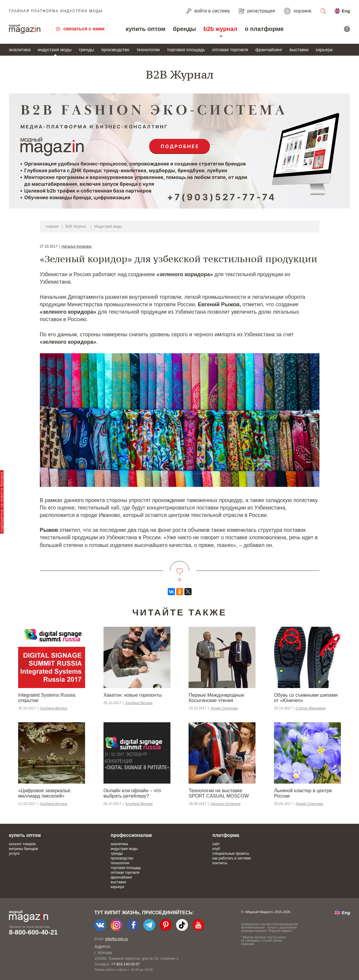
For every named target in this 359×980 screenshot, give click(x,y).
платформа (225, 835)
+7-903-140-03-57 (125, 964)
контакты (219, 863)
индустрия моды (55, 49)
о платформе (264, 29)
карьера (324, 49)
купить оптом (145, 29)
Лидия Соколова (224, 708)
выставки (298, 49)
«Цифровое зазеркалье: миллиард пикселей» (44, 793)
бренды (184, 29)
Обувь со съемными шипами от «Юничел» (306, 698)
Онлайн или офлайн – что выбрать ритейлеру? (132, 793)
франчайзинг (268, 49)
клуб (216, 849)
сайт (216, 844)
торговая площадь (186, 49)
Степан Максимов (310, 708)
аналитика (20, 49)
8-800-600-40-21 (33, 932)
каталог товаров (22, 844)
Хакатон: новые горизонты (133, 695)
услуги (14, 853)
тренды (86, 49)
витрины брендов (23, 849)
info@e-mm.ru (116, 939)
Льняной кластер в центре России (303, 793)
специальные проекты (230, 853)
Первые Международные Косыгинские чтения (216, 698)
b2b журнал (220, 29)
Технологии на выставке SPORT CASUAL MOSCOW (219, 793)
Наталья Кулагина (77, 246)
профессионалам (131, 835)
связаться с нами (83, 28)
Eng (346, 10)
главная (52, 226)
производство (115, 49)
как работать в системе (231, 858)
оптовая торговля (230, 49)
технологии (148, 49)
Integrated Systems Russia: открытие (47, 698)
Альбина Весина (53, 708)
